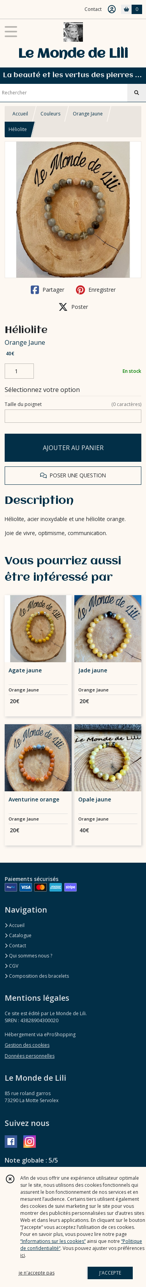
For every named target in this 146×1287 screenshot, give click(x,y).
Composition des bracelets (37, 976)
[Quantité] (19, 371)
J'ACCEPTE (110, 1272)
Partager (47, 289)
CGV (11, 966)
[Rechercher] (136, 93)
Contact (93, 9)
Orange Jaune (88, 113)
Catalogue (18, 935)
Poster (73, 307)
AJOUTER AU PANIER (73, 447)
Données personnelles (30, 1056)
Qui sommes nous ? (28, 955)
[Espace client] (111, 9)
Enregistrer (96, 289)
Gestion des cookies (27, 1045)
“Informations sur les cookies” (53, 1241)
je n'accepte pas (37, 1272)
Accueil (20, 113)
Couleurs (50, 113)
